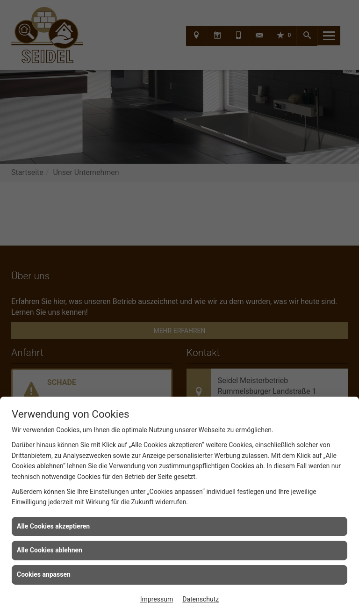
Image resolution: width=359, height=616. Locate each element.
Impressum (156, 599)
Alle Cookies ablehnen (49, 550)
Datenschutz (200, 599)
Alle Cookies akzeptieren (53, 526)
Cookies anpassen (44, 574)
